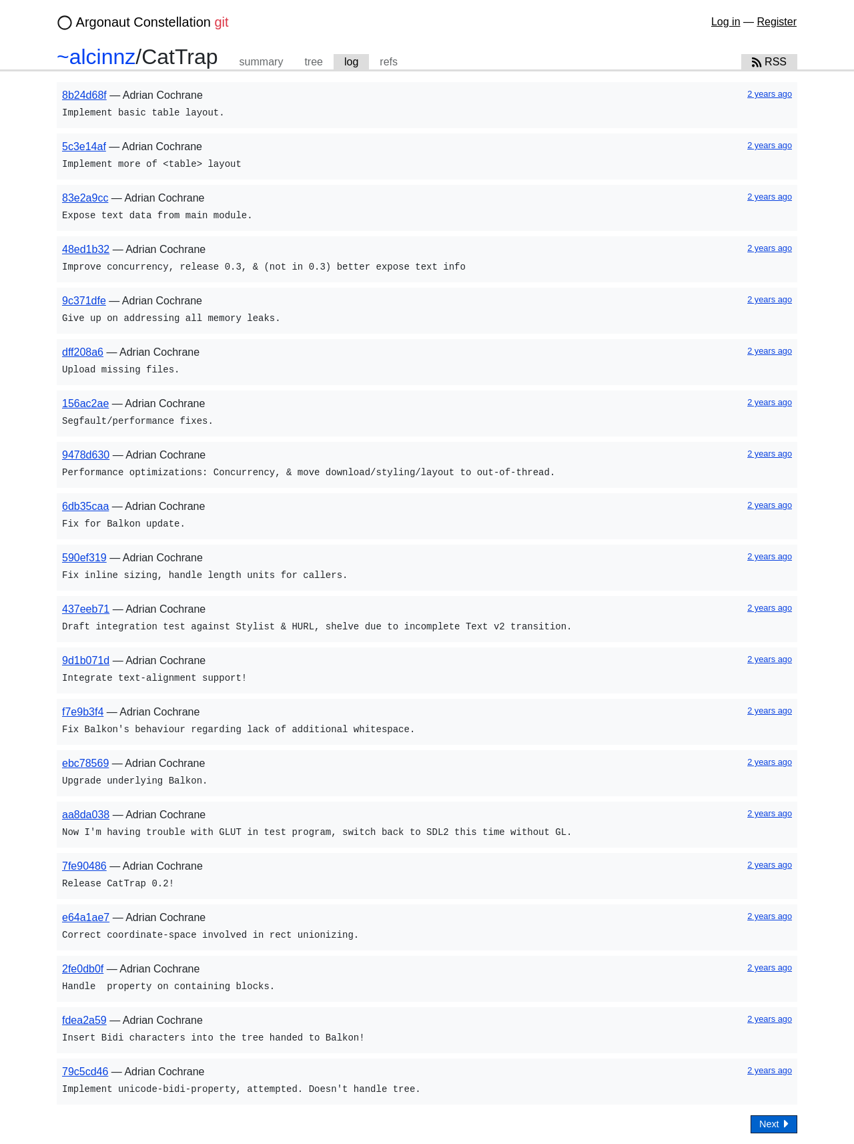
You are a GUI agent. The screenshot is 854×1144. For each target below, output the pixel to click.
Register (777, 21)
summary (262, 61)
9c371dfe (84, 300)
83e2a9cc (85, 198)
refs (389, 61)
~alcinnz (96, 57)
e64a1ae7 (85, 917)
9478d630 (85, 455)
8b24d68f (84, 95)
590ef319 (84, 557)
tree (313, 61)
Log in (726, 21)
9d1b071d (85, 660)
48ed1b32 (85, 249)
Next (774, 1123)
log (351, 61)
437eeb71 (85, 609)
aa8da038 (85, 814)
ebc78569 (85, 763)
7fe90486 (84, 866)
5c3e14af (84, 146)
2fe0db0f (82, 968)
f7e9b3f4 (82, 712)
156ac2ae (85, 403)
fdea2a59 (84, 1020)
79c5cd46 (85, 1071)
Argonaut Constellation (152, 22)
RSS (769, 61)
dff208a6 (82, 352)
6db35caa (85, 506)
